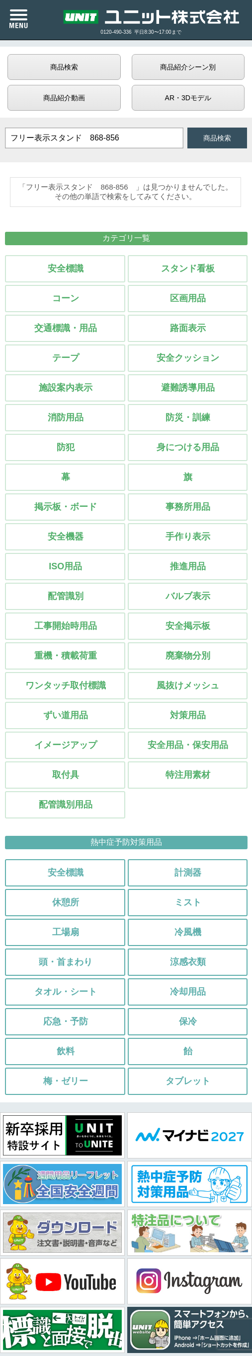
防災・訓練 (188, 417)
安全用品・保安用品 (188, 745)
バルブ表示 (188, 596)
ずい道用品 (65, 715)
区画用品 (188, 298)
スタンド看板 (188, 268)
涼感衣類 (188, 962)
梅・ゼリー (65, 1081)
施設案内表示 (65, 388)
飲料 (66, 1051)
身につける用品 (188, 447)
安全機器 (66, 537)
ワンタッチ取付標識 (65, 685)
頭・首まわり (65, 962)
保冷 (188, 1021)
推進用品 (188, 566)
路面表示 (188, 328)
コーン (65, 298)
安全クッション (188, 358)
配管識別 (66, 596)
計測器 (187, 873)
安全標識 (66, 268)
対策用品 (188, 715)
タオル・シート (65, 992)
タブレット (188, 1081)
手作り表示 (188, 537)
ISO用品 (65, 566)
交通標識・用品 (65, 328)
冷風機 (187, 932)
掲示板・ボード (65, 507)
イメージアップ (65, 745)
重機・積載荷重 (65, 656)
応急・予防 (65, 1021)
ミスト (187, 902)
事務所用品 (188, 507)
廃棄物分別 (188, 656)
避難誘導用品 (188, 388)
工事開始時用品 (65, 626)
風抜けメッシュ (188, 685)
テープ (65, 358)
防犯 (66, 447)
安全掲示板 (188, 626)
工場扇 (65, 932)
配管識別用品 (65, 805)
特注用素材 (188, 775)
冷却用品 (188, 992)
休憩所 (65, 902)
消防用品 (66, 417)
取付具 (65, 775)
